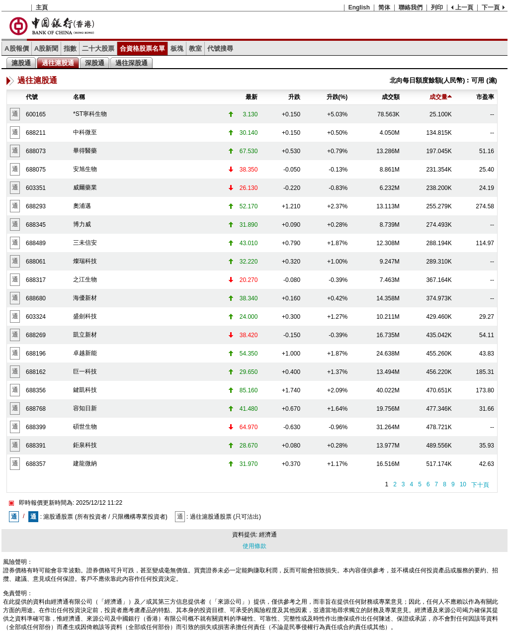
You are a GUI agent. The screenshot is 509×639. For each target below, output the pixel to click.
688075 (36, 169)
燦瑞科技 (85, 261)
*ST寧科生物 (90, 113)
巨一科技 (85, 371)
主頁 (42, 7)
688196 (36, 353)
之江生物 (85, 279)
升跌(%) (337, 96)
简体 (384, 7)
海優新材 (85, 297)
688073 (36, 151)
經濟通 (268, 534)
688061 (36, 261)
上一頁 (464, 7)
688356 (36, 390)
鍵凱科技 (85, 389)
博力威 (82, 224)
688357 (36, 463)
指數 (70, 48)
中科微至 (85, 132)
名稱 (79, 96)
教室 (195, 48)
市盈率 (485, 96)
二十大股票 (98, 48)
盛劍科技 (85, 316)
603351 (36, 187)
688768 (36, 408)
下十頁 (480, 484)
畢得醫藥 (85, 150)
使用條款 (254, 546)
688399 (36, 427)
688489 (36, 243)
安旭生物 (85, 169)
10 (463, 484)
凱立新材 (85, 334)
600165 (36, 114)
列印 (437, 7)
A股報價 (16, 48)
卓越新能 (85, 353)
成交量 (440, 96)
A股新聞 (46, 48)
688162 (36, 371)
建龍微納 (85, 463)
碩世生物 (85, 426)
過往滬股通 (58, 63)
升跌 (294, 96)
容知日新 (85, 408)
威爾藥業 (85, 187)
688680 (36, 298)
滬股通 (21, 63)
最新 (251, 96)
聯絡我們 (411, 7)
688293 (36, 206)
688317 (36, 279)
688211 (36, 132)
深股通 (94, 63)
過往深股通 (131, 63)
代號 (32, 96)
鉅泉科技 (85, 445)
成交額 (391, 96)
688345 (36, 224)
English (359, 7)
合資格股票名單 (142, 48)
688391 (36, 445)
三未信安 (85, 242)
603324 (36, 316)
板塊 (176, 48)
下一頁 (491, 7)
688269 (36, 335)
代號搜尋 (220, 48)
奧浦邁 (82, 205)
